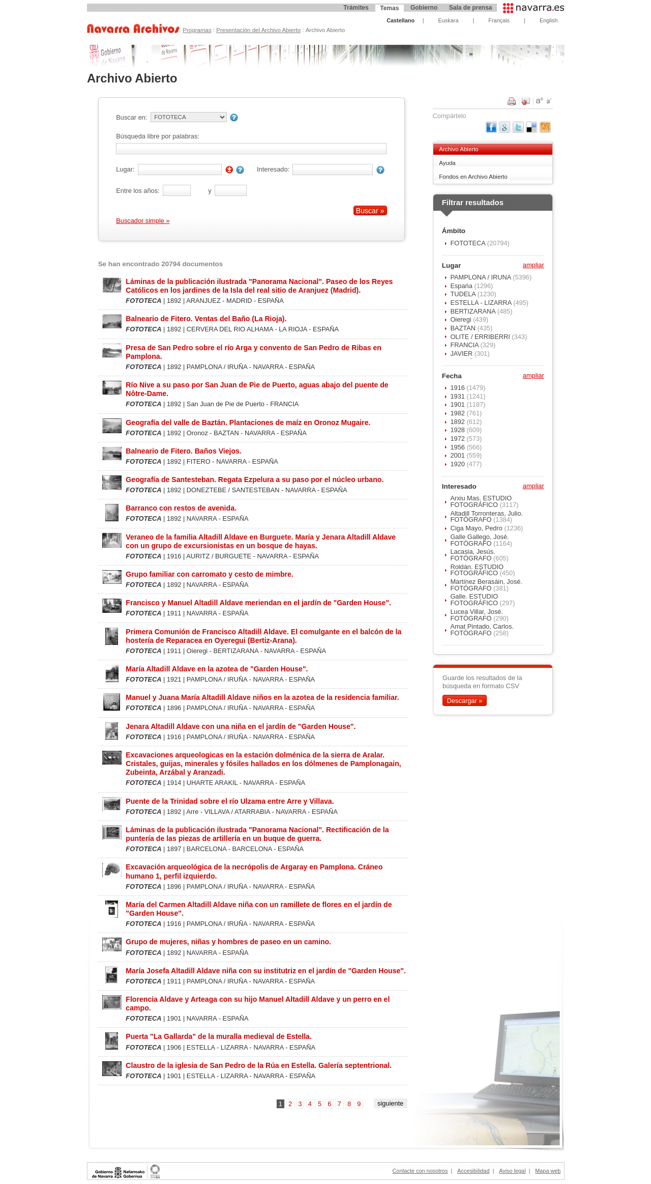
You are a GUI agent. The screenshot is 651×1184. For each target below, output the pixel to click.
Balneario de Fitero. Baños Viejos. (183, 451)
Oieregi (461, 319)
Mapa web (547, 1171)
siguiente (390, 1103)
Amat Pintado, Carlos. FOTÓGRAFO (481, 630)
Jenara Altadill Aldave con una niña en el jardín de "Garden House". (241, 726)
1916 (458, 387)
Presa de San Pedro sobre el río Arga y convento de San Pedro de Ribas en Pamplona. (253, 352)
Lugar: (125, 169)
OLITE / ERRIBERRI (481, 337)
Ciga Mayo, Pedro (477, 528)
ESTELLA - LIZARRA (481, 302)
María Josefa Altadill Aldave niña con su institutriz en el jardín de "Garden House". (266, 971)
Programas (197, 30)
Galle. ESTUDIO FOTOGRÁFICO (474, 600)
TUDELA (463, 294)
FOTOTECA (468, 243)
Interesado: (273, 169)
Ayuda (447, 163)
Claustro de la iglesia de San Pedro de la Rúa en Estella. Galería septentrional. (259, 1065)
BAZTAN (463, 328)
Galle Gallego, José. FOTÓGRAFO (479, 540)
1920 (458, 464)
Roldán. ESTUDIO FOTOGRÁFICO (477, 570)
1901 (458, 404)
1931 (458, 396)
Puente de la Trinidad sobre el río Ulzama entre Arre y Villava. (230, 801)
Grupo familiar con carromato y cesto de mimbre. (209, 574)
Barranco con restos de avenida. (181, 508)
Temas (389, 8)
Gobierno (423, 7)
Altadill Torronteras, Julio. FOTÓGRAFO (486, 517)
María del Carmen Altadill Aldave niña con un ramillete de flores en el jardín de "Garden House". (259, 908)
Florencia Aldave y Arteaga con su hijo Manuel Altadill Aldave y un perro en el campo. (258, 1003)
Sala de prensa (470, 7)
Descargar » (465, 700)
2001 (458, 455)
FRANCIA (465, 345)
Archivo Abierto (458, 149)
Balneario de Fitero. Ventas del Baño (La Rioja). (206, 319)
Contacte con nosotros (420, 1171)
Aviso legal (512, 1171)
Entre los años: (137, 190)
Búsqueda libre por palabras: (157, 136)
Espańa (462, 286)
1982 (458, 413)
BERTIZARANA (473, 311)
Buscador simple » (142, 220)
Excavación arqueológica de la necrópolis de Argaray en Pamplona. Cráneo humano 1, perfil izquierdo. (254, 871)
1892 (458, 422)
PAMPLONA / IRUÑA (481, 277)
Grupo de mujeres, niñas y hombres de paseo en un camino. (228, 942)
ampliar (533, 265)
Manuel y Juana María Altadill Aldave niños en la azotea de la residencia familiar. (262, 697)
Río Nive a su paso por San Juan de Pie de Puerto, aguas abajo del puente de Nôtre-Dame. (257, 389)
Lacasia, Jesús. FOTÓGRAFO (472, 555)
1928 (458, 430)
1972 (458, 438)
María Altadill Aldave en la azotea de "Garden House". (217, 669)
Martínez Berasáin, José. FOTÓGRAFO (486, 585)
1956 (458, 447)
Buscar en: (131, 117)
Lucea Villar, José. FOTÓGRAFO (476, 615)
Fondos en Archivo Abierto (473, 177)
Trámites (355, 7)
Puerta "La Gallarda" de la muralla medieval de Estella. (218, 1036)
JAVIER (462, 353)
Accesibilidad (473, 1171)
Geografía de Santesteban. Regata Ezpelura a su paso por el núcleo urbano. (254, 479)
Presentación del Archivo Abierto (258, 30)
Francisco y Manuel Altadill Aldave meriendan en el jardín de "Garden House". (258, 603)
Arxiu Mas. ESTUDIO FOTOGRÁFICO (481, 501)
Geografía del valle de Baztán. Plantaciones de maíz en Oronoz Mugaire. (248, 422)
